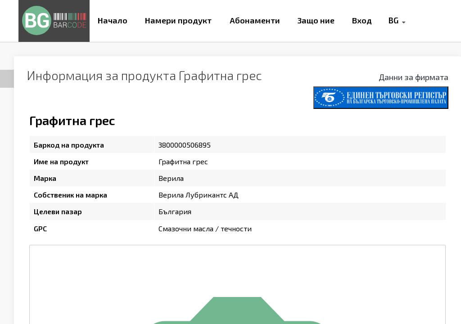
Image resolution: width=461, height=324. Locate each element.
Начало (112, 20)
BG (393, 20)
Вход (362, 20)
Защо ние (316, 20)
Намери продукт (178, 20)
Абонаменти (255, 20)
